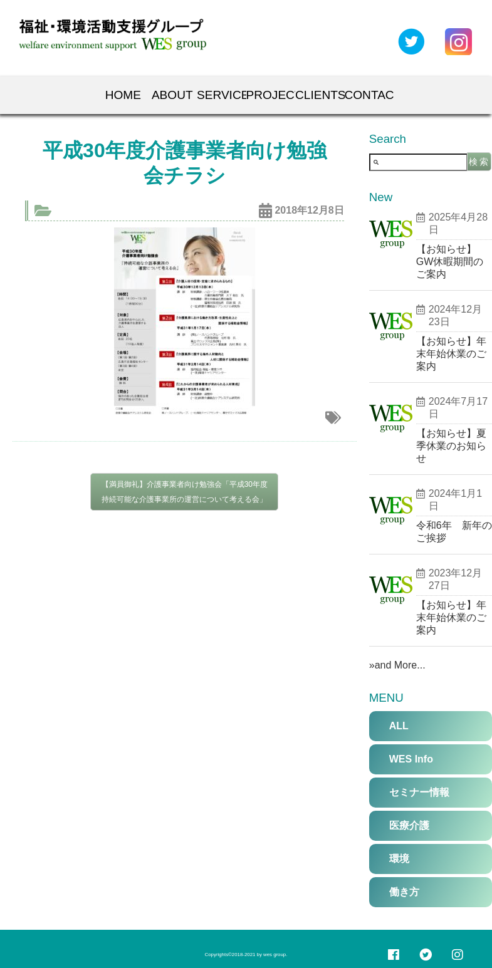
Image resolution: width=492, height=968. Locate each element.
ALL (399, 726)
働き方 (404, 892)
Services (221, 94)
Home (123, 94)
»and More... (397, 665)
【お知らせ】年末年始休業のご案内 (451, 354)
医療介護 (409, 825)
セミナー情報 (419, 792)
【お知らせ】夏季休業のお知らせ (451, 446)
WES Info (411, 759)
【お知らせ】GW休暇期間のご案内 (450, 261)
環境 (399, 858)
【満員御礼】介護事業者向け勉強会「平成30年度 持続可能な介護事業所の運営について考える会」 (185, 492)
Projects (271, 94)
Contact (369, 94)
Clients (320, 94)
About (172, 94)
